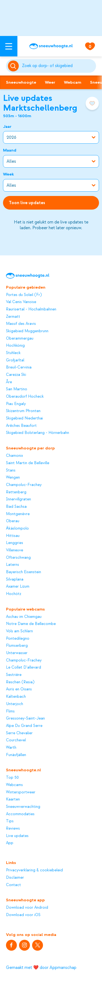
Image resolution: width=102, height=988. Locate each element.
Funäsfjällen (16, 755)
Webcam (72, 82)
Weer (50, 82)
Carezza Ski (16, 374)
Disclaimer (15, 877)
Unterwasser (16, 653)
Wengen (13, 477)
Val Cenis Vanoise (21, 302)
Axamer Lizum (17, 586)
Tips (10, 821)
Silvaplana (14, 579)
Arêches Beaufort (21, 425)
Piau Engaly (16, 403)
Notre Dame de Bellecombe (31, 623)
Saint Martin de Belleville (27, 463)
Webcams (14, 784)
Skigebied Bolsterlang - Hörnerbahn (37, 432)
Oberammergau (19, 338)
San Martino (16, 389)
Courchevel (16, 740)
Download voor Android (27, 907)
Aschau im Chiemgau (24, 616)
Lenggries (14, 542)
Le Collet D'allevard (23, 667)
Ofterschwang (18, 557)
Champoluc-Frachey (24, 484)
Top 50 (12, 777)
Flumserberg (17, 645)
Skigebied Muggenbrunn (27, 331)
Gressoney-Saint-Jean (25, 718)
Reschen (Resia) (20, 682)
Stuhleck (13, 353)
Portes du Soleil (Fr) (24, 294)
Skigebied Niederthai (24, 418)
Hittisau (13, 535)
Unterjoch (14, 704)
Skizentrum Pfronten (23, 411)
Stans (11, 470)
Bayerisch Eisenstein (23, 572)
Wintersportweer (20, 792)
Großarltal (15, 360)
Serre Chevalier (19, 733)
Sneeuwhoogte (21, 82)
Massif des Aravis (21, 323)
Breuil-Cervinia (19, 367)
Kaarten (13, 799)
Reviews (13, 828)
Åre (9, 382)
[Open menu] (8, 46)
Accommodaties (20, 814)
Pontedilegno (17, 638)
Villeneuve (14, 550)
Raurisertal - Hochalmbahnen (31, 309)
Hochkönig (15, 345)
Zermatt (13, 316)
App (9, 843)
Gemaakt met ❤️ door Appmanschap (41, 967)
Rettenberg (16, 492)
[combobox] (58, 65)
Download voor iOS (23, 915)
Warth (11, 747)
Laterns (12, 564)
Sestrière (13, 674)
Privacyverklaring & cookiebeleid (34, 870)
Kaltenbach (16, 696)
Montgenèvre (18, 514)
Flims (10, 711)
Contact (13, 885)
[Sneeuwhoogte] (51, 46)
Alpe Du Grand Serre (24, 725)
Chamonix (14, 455)
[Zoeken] (58, 65)
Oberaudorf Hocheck (25, 396)
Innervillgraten (18, 499)
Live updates (17, 835)
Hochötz (13, 593)
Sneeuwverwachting (23, 806)
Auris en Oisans (19, 689)
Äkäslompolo (17, 528)
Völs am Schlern (19, 631)
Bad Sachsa (16, 506)
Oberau (12, 521)
